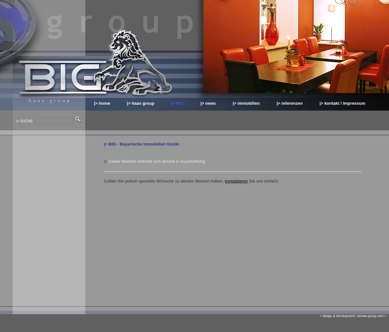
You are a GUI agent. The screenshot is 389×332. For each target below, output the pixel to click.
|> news (208, 103)
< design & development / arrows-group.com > (354, 316)
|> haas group (141, 103)
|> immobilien (246, 103)
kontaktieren (236, 181)
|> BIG (177, 103)
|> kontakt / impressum (342, 103)
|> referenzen (290, 103)
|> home (102, 103)
